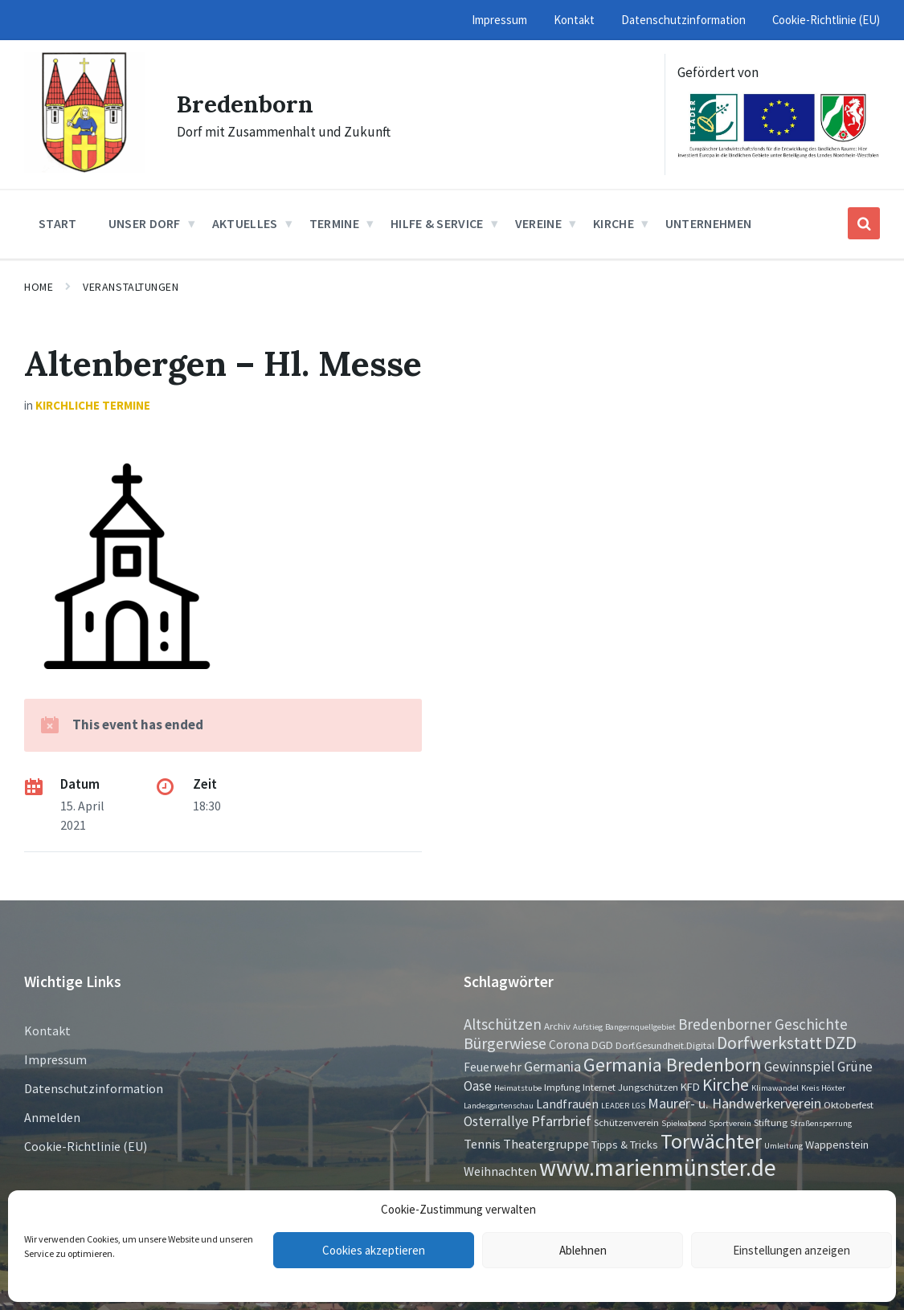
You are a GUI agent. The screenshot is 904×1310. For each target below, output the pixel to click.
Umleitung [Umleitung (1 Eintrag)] (783, 1146)
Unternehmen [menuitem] (708, 223)
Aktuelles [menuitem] (245, 223)
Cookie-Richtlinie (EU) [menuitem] (826, 19)
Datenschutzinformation (93, 1088)
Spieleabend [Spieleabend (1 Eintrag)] (683, 1123)
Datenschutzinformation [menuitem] (683, 19)
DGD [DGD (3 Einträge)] (602, 1045)
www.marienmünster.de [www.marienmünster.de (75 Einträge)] (657, 1167)
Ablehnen (583, 1250)
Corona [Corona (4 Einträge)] (569, 1044)
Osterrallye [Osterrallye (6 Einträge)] (496, 1121)
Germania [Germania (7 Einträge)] (552, 1066)
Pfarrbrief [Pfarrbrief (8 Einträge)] (561, 1121)
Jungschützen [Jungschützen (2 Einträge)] (648, 1086)
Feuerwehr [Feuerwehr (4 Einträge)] (493, 1067)
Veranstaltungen (130, 287)
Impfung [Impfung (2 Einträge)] (562, 1086)
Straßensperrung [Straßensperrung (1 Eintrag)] (821, 1123)
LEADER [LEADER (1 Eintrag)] (615, 1105)
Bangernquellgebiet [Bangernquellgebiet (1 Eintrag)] (640, 1027)
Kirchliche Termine (92, 405)
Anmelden (52, 1117)
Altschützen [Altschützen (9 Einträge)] (503, 1024)
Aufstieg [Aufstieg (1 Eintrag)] (588, 1027)
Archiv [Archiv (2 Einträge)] (557, 1025)
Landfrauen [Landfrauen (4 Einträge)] (567, 1104)
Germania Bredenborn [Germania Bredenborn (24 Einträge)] (672, 1064)
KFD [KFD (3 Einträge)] (690, 1086)
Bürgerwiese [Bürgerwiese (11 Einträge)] (505, 1043)
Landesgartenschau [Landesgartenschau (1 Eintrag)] (499, 1105)
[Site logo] (84, 168)
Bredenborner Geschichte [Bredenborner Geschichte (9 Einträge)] (763, 1024)
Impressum (55, 1059)
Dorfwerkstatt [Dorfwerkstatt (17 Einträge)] (769, 1042)
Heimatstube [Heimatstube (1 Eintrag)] (518, 1088)
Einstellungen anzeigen (791, 1250)
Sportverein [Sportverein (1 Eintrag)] (730, 1123)
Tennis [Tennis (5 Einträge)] (482, 1144)
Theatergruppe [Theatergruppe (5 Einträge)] (546, 1144)
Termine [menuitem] (334, 223)
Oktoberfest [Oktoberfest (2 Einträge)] (848, 1104)
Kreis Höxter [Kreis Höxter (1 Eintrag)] (823, 1088)
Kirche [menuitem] (613, 223)
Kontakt (47, 1030)
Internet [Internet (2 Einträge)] (599, 1086)
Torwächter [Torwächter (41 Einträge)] (711, 1141)
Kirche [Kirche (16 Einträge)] (725, 1085)
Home (38, 287)
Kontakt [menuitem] (574, 19)
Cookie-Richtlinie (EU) (85, 1146)
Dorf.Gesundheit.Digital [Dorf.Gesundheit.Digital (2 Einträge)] (665, 1045)
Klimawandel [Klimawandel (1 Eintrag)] (775, 1088)
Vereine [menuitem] (538, 223)
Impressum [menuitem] (499, 19)
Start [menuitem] (58, 223)
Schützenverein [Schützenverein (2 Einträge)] (626, 1122)
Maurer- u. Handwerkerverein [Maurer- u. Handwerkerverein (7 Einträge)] (734, 1103)
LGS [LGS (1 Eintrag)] (638, 1105)
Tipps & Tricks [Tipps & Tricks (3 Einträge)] (624, 1144)
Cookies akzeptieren (373, 1250)
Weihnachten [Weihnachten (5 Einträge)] (500, 1171)
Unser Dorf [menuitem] (144, 223)
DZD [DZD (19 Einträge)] (840, 1042)
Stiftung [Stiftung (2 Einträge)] (770, 1122)
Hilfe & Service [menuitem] (437, 223)
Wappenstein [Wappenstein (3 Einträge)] (837, 1144)
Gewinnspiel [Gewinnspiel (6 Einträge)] (799, 1066)
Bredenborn (245, 103)
